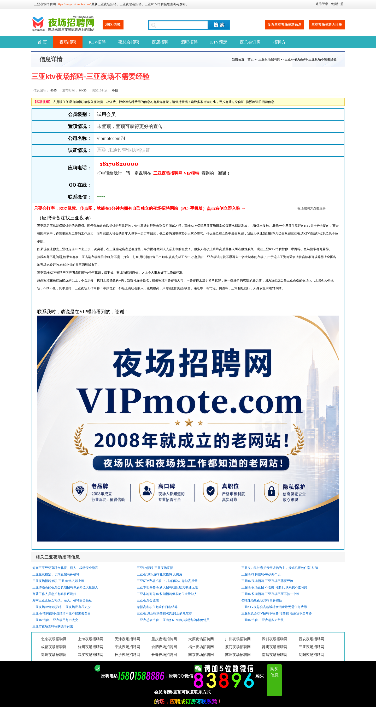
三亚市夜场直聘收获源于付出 (52, 626)
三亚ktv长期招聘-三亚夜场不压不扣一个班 (270, 594)
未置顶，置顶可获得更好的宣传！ (132, 126)
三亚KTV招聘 (154, 4)
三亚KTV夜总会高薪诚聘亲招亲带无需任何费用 (274, 607)
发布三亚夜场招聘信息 (285, 25)
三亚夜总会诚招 (148, 600)
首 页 (42, 42)
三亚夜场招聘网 (45, 4)
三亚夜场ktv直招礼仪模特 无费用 (160, 574)
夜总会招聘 (128, 42)
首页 (251, 59)
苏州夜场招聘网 (238, 655)
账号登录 (322, 4)
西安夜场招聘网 (311, 639)
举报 (115, 90)
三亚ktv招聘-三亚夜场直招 (155, 568)
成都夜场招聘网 (54, 647)
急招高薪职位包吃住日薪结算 (157, 607)
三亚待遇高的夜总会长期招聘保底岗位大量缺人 (65, 587)
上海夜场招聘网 (90, 639)
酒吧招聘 (189, 42)
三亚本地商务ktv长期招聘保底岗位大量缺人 (167, 594)
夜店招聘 (160, 42)
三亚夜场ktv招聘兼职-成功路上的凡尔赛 (164, 613)
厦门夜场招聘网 (238, 647)
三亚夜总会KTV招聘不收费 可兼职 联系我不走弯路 (276, 613)
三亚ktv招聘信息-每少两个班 (261, 574)
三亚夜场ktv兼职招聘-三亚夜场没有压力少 (61, 607)
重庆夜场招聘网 (164, 639)
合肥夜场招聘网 (164, 647)
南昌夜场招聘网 (274, 655)
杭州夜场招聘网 (90, 647)
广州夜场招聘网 (238, 639)
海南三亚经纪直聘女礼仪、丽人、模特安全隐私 (65, 568)
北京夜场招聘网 (54, 639)
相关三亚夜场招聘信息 (58, 557)
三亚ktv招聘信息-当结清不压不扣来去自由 (61, 613)
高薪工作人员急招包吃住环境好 (54, 594)
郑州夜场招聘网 (54, 655)
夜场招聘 (68, 42)
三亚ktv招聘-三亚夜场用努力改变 (55, 620)
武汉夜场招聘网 (90, 655)
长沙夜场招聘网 (127, 655)
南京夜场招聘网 (201, 655)
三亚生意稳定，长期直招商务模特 (55, 574)
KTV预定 (218, 42)
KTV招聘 (97, 42)
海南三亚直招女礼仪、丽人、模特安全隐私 (62, 600)
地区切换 (113, 25)
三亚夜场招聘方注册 (327, 25)
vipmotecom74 (111, 138)
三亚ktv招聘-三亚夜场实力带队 (262, 620)
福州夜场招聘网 (201, 647)
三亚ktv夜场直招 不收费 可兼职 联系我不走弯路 (274, 587)
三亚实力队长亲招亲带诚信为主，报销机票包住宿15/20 (279, 568)
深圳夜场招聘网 (274, 639)
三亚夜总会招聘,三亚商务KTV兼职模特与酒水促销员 (173, 620)
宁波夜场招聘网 (127, 647)
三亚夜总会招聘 (131, 4)
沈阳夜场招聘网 (311, 655)
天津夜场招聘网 (127, 639)
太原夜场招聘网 (201, 639)
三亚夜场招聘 (107, 4)
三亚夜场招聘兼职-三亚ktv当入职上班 (58, 581)
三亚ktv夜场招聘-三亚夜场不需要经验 (267, 581)
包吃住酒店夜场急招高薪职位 (261, 600)
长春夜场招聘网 (164, 655)
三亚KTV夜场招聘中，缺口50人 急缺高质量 (167, 581)
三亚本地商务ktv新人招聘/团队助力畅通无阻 (167, 587)
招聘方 (279, 42)
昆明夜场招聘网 (274, 647)
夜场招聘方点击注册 (311, 208)
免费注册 (337, 4)
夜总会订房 (250, 42)
